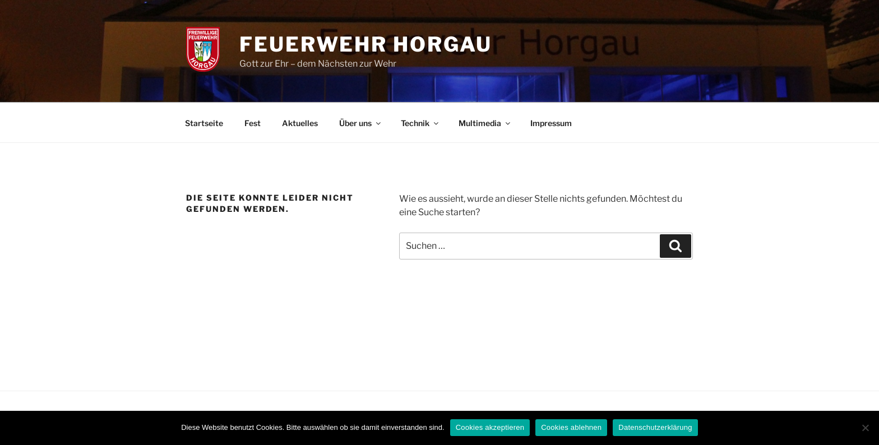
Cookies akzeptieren (490, 427)
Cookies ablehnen (571, 427)
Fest (252, 123)
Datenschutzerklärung (655, 427)
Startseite (204, 123)
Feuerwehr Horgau (365, 44)
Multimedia (485, 123)
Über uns (360, 123)
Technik (420, 123)
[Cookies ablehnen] (865, 427)
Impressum (551, 123)
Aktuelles (300, 123)
